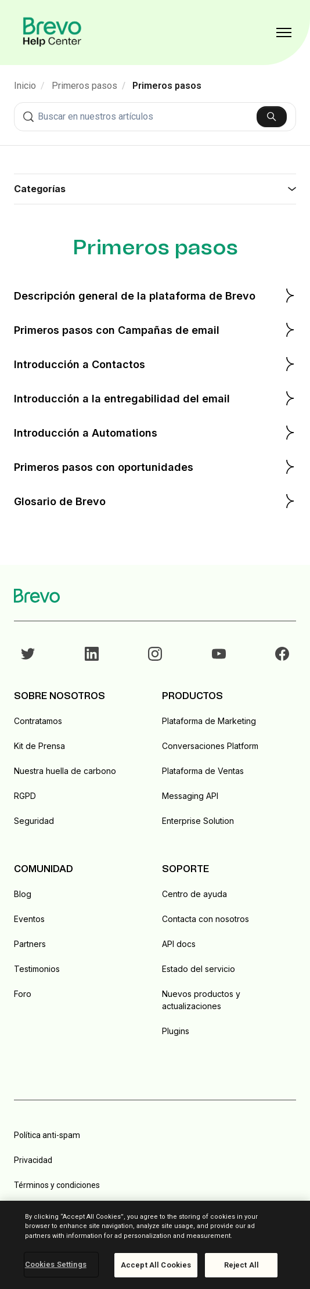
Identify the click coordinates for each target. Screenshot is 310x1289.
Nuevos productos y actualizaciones (201, 1000)
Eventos (29, 919)
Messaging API (190, 796)
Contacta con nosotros (205, 919)
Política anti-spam (47, 1135)
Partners (30, 944)
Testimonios (37, 969)
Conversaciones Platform (210, 746)
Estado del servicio (198, 969)
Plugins (175, 1031)
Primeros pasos (84, 85)
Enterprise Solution (198, 821)
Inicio (25, 85)
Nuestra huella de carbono (65, 771)
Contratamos (38, 721)
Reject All (241, 1265)
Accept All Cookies (156, 1265)
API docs (179, 944)
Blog (22, 894)
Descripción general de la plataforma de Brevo (155, 296)
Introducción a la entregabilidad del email (155, 398)
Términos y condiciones (57, 1185)
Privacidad (33, 1160)
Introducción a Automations (155, 433)
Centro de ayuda (194, 894)
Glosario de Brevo (155, 501)
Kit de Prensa (39, 746)
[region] (155, 1245)
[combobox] (155, 116)
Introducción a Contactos (155, 364)
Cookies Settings (55, 1264)
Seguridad (34, 821)
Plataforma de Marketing (209, 721)
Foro (22, 994)
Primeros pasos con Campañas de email (155, 330)
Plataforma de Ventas (203, 771)
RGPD (25, 796)
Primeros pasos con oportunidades (155, 467)
